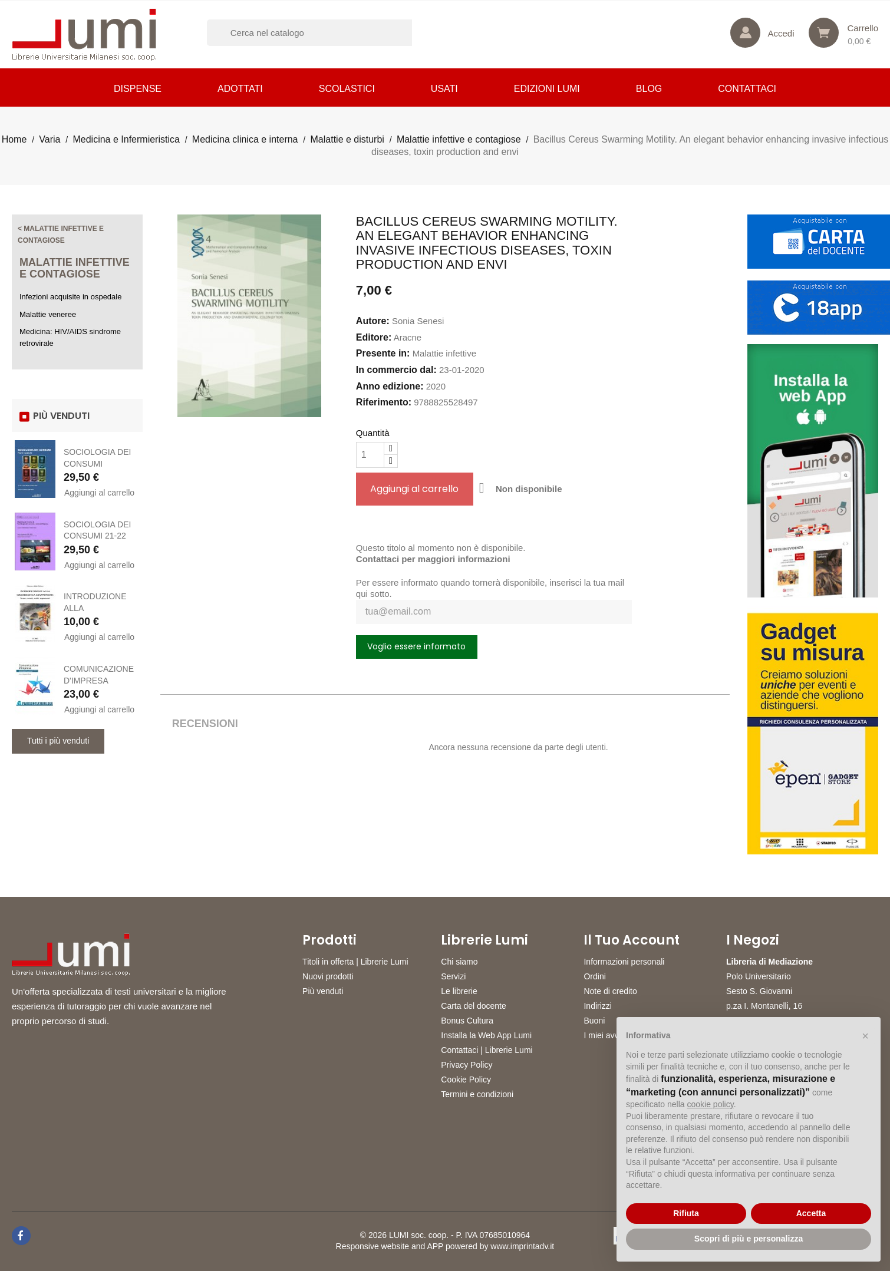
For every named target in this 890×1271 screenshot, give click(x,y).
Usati (444, 89)
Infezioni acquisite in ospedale (70, 296)
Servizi (453, 976)
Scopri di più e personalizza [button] (748, 1238)
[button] (865, 1035)
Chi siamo (459, 961)
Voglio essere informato (416, 646)
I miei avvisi (605, 1035)
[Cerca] (325, 32)
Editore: (373, 337)
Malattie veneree (47, 314)
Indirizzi (597, 1006)
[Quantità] (370, 455)
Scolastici (347, 89)
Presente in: (383, 353)
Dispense (137, 89)
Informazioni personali (624, 961)
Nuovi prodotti (327, 976)
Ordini (594, 976)
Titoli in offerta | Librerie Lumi (355, 961)
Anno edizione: (390, 386)
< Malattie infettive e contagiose (61, 235)
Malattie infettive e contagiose (74, 268)
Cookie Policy (466, 1079)
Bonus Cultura (467, 1020)
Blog (649, 89)
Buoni (594, 1020)
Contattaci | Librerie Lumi (486, 1050)
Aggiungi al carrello (99, 492)
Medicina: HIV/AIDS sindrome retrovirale (70, 337)
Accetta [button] (811, 1213)
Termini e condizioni (477, 1094)
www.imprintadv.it (522, 1246)
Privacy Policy (466, 1064)
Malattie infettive (444, 353)
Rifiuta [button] (686, 1213)
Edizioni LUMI (547, 89)
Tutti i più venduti (58, 740)
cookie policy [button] (710, 1104)
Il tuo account (632, 940)
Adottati (240, 89)
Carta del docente (473, 1006)
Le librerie (459, 991)
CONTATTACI (747, 89)
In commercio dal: (396, 370)
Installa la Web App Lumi (486, 1035)
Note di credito (610, 991)
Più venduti (322, 991)
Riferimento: (383, 402)
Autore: (373, 321)
